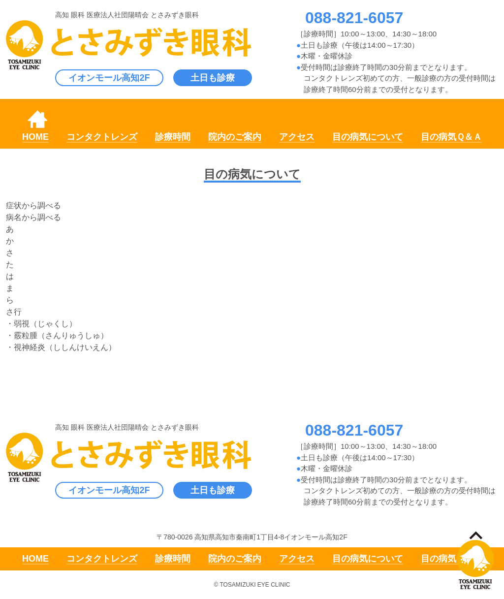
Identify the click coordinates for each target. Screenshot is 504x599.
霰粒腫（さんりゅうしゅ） (61, 335)
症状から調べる (33, 205)
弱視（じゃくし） (45, 323)
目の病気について (367, 137)
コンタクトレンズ (101, 137)
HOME (35, 137)
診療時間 (172, 137)
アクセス (297, 137)
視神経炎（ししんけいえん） (65, 347)
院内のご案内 (234, 137)
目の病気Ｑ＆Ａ (451, 137)
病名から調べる (33, 217)
